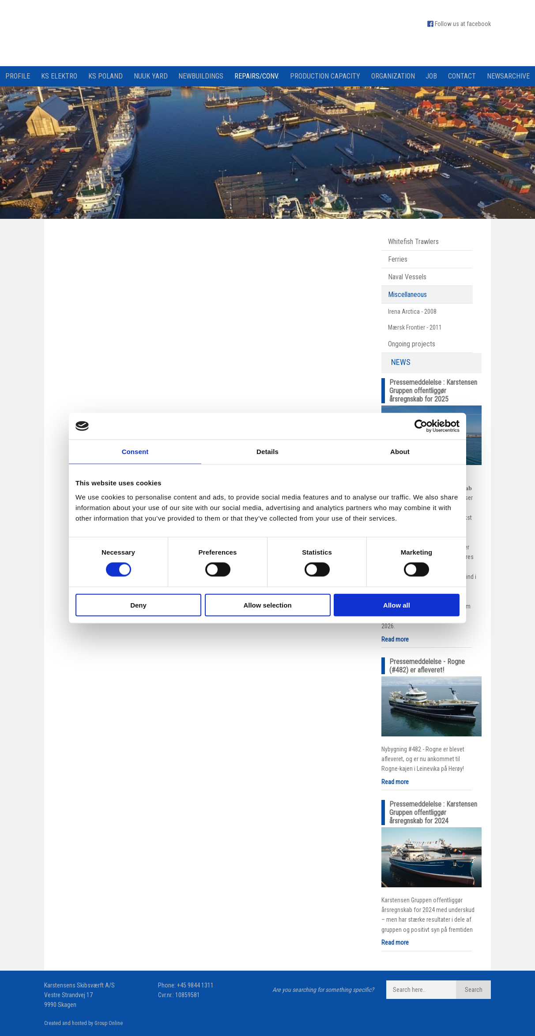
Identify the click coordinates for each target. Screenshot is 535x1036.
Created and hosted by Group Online (83, 1023)
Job (431, 76)
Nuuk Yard (151, 76)
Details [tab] (267, 451)
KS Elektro (59, 76)
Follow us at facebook (463, 23)
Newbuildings (200, 76)
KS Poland (105, 76)
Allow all (396, 604)
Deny (138, 604)
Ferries (397, 259)
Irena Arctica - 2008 (412, 311)
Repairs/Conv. (256, 76)
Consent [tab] (135, 451)
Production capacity (325, 76)
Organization (393, 76)
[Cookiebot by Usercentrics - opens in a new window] (421, 426)
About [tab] (400, 451)
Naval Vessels (407, 277)
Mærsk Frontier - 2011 (415, 327)
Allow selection (267, 604)
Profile (17, 76)
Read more (395, 639)
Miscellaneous (407, 294)
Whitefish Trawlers (413, 241)
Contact (462, 76)
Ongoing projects (411, 344)
